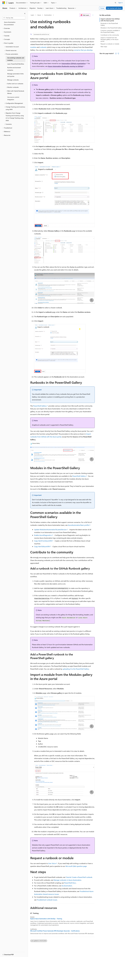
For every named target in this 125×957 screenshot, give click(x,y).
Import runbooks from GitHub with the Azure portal (110, 20)
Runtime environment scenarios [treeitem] (14, 69)
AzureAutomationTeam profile (78, 525)
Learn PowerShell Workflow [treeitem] (15, 64)
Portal (102, 8)
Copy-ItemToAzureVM (42, 546)
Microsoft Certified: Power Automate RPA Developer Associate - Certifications (55, 931)
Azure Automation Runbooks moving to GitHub (65, 66)
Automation (48, 15)
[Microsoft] (3, 2)
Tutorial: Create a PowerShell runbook (79, 877)
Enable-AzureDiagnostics (43, 535)
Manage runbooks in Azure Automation (67, 880)
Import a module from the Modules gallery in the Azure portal (109, 39)
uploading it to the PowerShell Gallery (76, 669)
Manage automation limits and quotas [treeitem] (15, 75)
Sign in (120, 3)
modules (33, 47)
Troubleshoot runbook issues (47, 900)
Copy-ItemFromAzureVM (43, 541)
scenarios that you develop (83, 50)
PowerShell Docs (70, 883)
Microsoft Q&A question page (76, 866)
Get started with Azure (114, 8)
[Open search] (115, 3)
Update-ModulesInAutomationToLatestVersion (50, 529)
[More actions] (93, 15)
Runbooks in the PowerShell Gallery (109, 24)
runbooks (43, 47)
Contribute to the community (110, 35)
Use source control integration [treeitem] (13, 98)
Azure (39, 15)
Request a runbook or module (110, 44)
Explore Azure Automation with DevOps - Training (46, 919)
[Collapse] (25, 13)
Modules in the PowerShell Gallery (111, 28)
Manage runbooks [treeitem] (13, 80)
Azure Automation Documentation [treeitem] (9, 23)
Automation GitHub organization (73, 63)
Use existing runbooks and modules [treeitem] (15, 59)
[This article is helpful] (116, 53)
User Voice (52, 863)
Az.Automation (67, 886)
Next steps (104, 47)
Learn (32, 15)
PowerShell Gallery (39, 406)
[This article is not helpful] (118, 53)
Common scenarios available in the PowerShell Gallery (110, 31)
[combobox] (13, 17)
